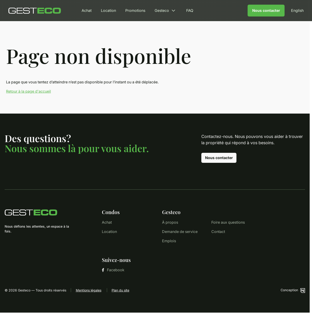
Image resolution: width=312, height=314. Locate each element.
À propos (170, 222)
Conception (293, 290)
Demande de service (180, 231)
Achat (87, 10)
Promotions (135, 10)
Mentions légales (88, 290)
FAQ (189, 10)
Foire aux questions (228, 222)
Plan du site (120, 290)
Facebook (113, 270)
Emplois (169, 241)
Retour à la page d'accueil (28, 91)
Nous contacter (266, 10)
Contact (218, 231)
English (297, 10)
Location (108, 10)
